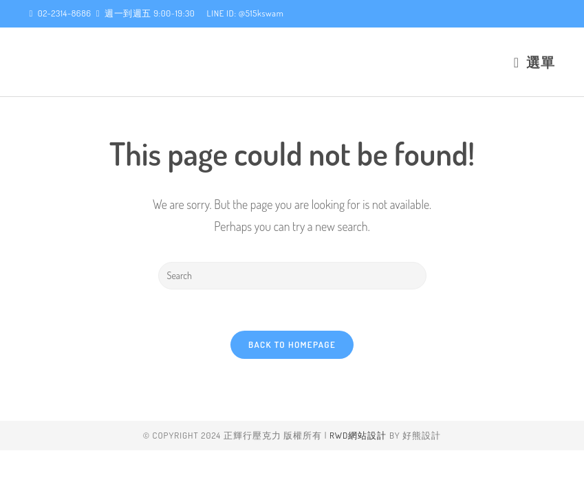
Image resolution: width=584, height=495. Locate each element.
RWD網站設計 (358, 479)
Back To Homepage (292, 344)
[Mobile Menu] (534, 62)
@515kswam (261, 13)
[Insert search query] (292, 275)
